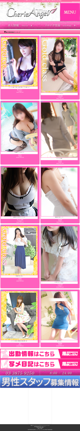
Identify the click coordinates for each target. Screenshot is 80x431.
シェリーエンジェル (39, 429)
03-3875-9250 (40, 427)
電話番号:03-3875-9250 (76, 1)
